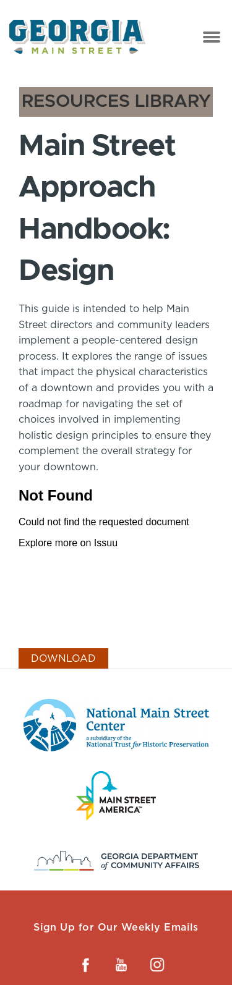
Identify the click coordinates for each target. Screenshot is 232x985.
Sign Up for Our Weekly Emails (116, 927)
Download (63, 658)
